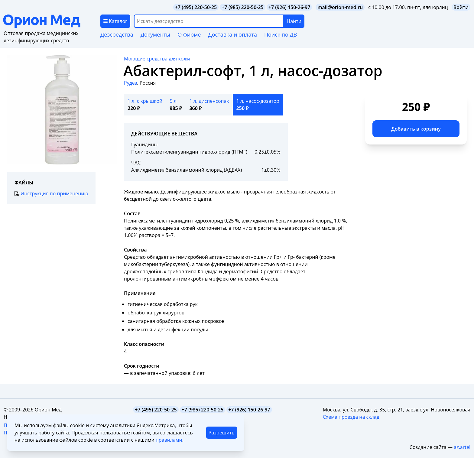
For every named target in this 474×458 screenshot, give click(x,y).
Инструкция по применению (51, 193)
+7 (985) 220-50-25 (243, 7)
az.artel (462, 447)
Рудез (130, 83)
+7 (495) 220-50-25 (196, 7)
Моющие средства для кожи (157, 58)
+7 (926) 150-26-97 (289, 7)
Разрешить (222, 432)
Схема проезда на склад (351, 417)
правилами (169, 440)
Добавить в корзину (416, 128)
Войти (461, 7)
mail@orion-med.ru (340, 7)
